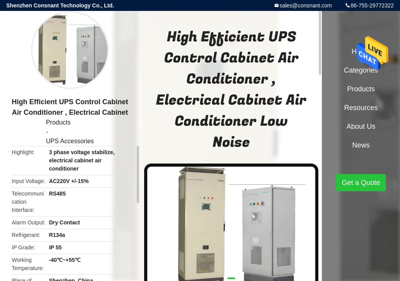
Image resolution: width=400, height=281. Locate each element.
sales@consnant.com (305, 5)
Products (58, 122)
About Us (360, 126)
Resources (361, 108)
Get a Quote (361, 183)
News (361, 145)
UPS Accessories (70, 141)
